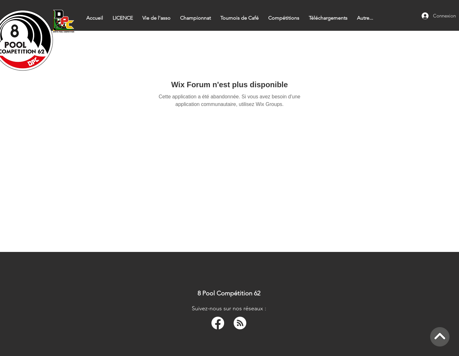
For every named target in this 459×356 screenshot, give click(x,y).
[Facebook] (217, 323)
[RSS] (240, 323)
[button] (195, 18)
